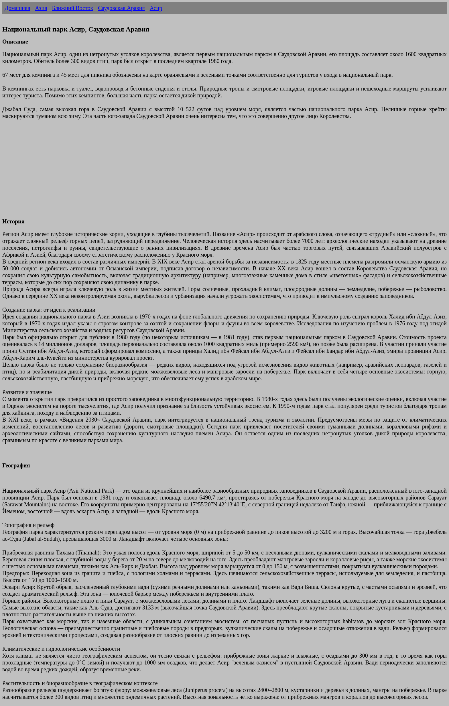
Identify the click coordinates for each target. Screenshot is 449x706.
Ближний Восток (72, 8)
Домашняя (17, 8)
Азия (41, 8)
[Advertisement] (174, 172)
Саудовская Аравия (121, 8)
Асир (156, 8)
